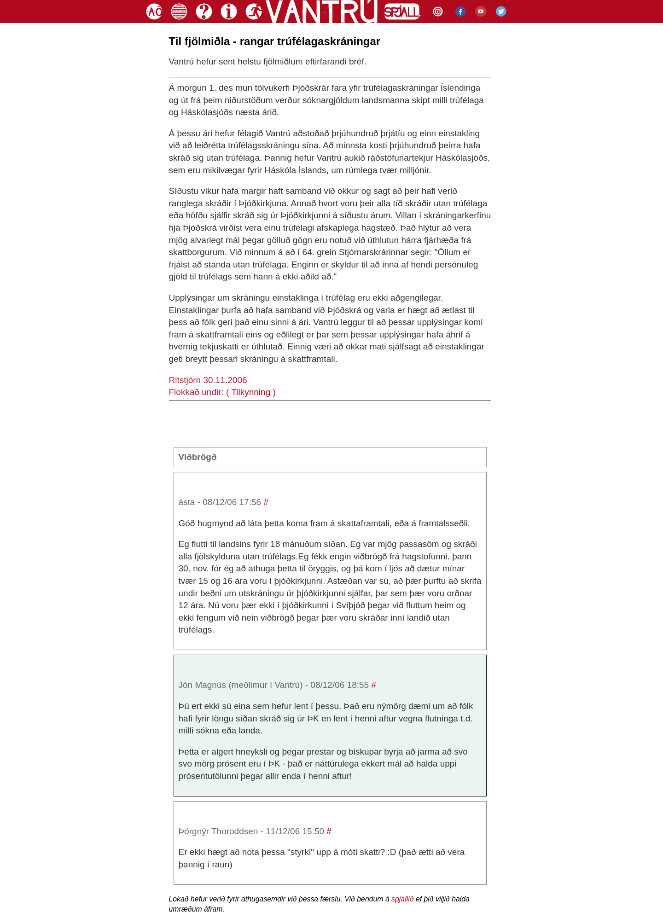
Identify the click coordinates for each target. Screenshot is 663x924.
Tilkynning (250, 392)
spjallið (402, 899)
